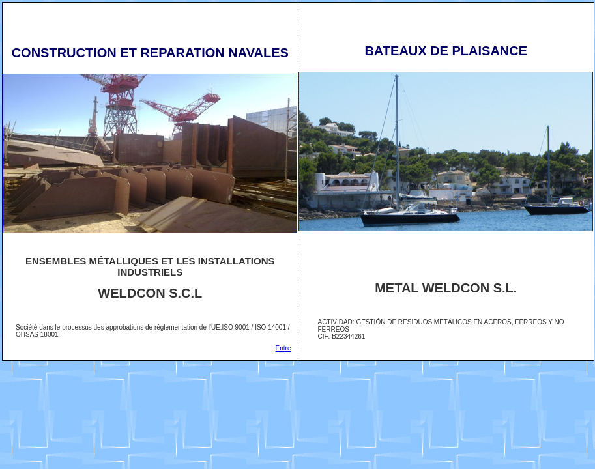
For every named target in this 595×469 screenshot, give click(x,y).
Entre (283, 348)
